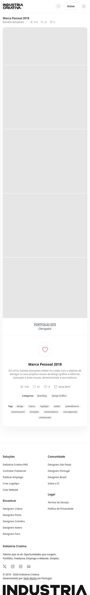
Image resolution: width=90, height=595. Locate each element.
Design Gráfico (59, 395)
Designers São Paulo (59, 464)
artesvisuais (45, 417)
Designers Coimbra (14, 521)
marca (32, 406)
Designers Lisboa (12, 508)
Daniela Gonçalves (13, 22)
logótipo (44, 406)
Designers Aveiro (12, 527)
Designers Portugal (59, 470)
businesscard (18, 411)
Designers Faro (11, 534)
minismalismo (51, 411)
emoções (34, 411)
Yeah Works (30, 578)
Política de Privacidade (60, 508)
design (20, 406)
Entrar (71, 6)
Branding (41, 395)
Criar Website (10, 489)
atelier (57, 406)
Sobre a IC (54, 483)
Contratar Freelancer (14, 470)
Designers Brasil (57, 477)
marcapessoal (70, 411)
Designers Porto (12, 515)
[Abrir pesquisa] (58, 6)
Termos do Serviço (58, 502)
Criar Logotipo (11, 483)
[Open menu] (83, 6)
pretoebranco (72, 406)
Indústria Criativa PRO (15, 464)
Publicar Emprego (13, 477)
